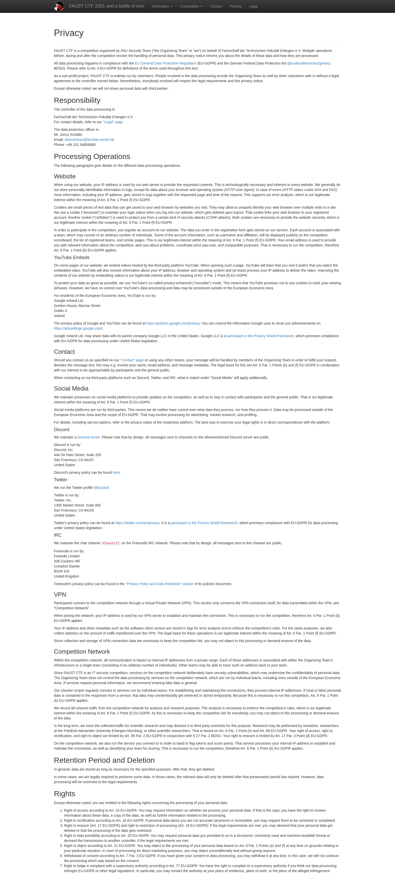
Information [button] (162, 6)
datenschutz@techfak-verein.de (89, 140)
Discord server (88, 437)
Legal (253, 6)
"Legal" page (113, 122)
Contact (216, 6)
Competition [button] (191, 6)
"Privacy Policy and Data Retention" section (159, 584)
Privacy (236, 6)
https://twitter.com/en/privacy (137, 523)
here (116, 472)
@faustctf (101, 488)
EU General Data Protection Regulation (165, 63)
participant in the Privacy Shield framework (260, 336)
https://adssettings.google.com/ (78, 328)
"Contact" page (132, 360)
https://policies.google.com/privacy (173, 323)
